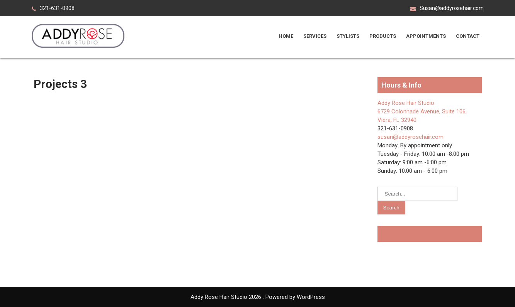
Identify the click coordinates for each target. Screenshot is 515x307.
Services (314, 36)
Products (382, 36)
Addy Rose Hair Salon (415, 234)
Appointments (426, 36)
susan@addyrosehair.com (410, 136)
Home (286, 36)
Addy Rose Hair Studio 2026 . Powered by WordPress (257, 297)
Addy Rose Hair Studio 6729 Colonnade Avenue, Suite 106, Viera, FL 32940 (422, 111)
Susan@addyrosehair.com (452, 8)
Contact (467, 36)
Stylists (348, 36)
